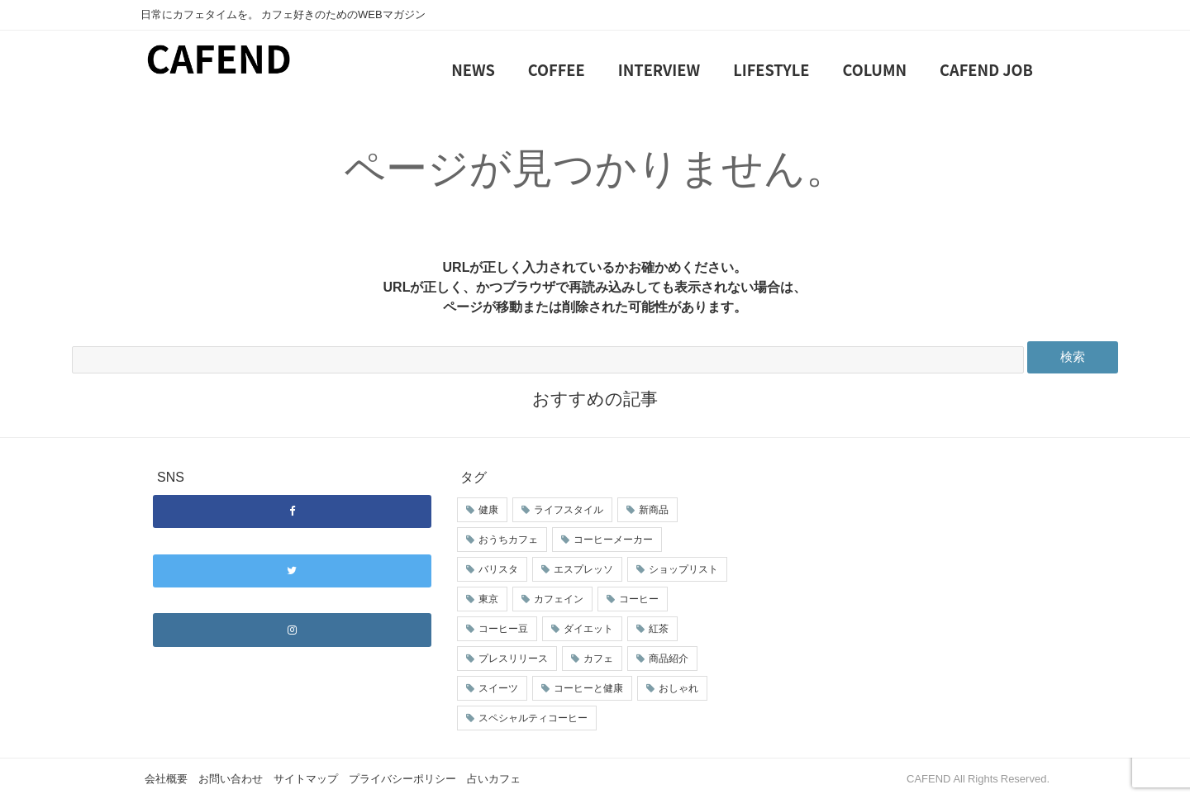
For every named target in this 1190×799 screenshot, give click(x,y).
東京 (488, 599)
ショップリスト (683, 569)
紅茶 (659, 629)
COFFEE (556, 69)
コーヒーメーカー (613, 540)
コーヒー (639, 599)
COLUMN (875, 69)
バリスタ (498, 569)
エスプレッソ (583, 569)
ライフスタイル (568, 510)
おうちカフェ (508, 540)
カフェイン (558, 599)
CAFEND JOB (986, 69)
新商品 (654, 510)
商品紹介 (668, 658)
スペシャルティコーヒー (533, 718)
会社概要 (166, 778)
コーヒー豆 (503, 629)
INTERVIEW (659, 69)
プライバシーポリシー (402, 778)
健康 (488, 510)
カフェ (598, 658)
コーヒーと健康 (588, 688)
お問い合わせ (230, 778)
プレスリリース (513, 658)
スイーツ (498, 688)
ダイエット (588, 629)
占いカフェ (494, 778)
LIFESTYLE (771, 69)
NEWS (473, 69)
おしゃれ (678, 688)
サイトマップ (306, 778)
